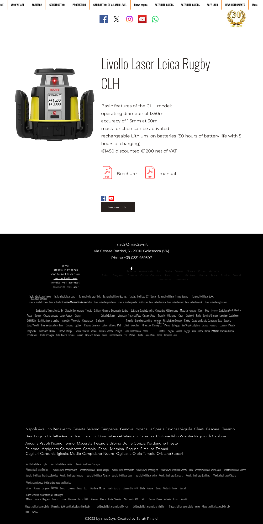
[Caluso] (106, 325)
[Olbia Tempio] (144, 453)
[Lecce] (116, 436)
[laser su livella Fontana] (39, 302)
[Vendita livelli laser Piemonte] (66, 469)
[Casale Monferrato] (201, 320)
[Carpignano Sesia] (216, 320)
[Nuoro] (110, 453)
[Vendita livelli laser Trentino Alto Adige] (43, 475)
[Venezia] (86, 331)
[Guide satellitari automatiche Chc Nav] (115, 506)
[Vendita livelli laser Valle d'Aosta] (209, 469)
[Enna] (104, 448)
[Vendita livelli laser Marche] (235, 469)
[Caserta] (81, 429)
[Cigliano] (79, 325)
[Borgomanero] (79, 310)
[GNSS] (35, 511)
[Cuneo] (162, 488)
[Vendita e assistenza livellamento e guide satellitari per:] (51, 482)
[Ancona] (32, 443)
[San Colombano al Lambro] (50, 320)
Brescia (132, 275)
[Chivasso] (71, 325)
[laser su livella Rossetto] (61, 302)
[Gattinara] (135, 310)
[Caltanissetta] (71, 448)
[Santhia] (126, 310)
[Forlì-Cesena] (33, 335)
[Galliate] (98, 310)
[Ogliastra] (124, 453)
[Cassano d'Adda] (150, 315)
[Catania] (91, 448)
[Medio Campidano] (87, 453)
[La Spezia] (156, 429)
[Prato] (141, 335)
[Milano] (32, 488)
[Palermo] (34, 448)
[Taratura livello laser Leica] (66, 296)
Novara (190, 271)
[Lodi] (87, 488)
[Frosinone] (169, 335)
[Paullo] (199, 315)
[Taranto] (91, 436)
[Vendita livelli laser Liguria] (148, 469)
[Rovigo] (70, 331)
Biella (169, 271)
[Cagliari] (33, 453)
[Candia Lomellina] (148, 310)
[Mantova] (94, 488)
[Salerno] (95, 429)
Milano (131, 271)
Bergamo (118, 275)
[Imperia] (142, 429)
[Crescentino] (161, 310)
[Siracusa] (148, 448)
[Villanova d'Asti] (117, 325)
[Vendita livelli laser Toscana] (73, 475)
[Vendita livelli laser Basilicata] (199, 475)
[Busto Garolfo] (236, 310)
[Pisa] (127, 335)
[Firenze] (72, 335)
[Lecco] (79, 488)
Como (143, 275)
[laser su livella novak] (195, 302)
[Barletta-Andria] (61, 436)
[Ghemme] (107, 310)
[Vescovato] (77, 320)
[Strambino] (45, 331)
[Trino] (63, 325)
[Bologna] (171, 331)
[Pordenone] (156, 443)
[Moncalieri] (136, 325)
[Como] (66, 488)
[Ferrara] (201, 331)
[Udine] (128, 443)
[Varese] (40, 488)
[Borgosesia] (116, 310)
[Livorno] (98, 335)
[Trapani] (164, 448)
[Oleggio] (70, 310)
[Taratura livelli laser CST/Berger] (143, 296)
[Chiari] (183, 315)
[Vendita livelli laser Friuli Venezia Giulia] (177, 469)
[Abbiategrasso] (172, 310)
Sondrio (225, 275)
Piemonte (165, 279)
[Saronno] (39, 315)
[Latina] (161, 335)
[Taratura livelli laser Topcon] (41, 296)
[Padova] (63, 331)
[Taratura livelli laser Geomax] (116, 296)
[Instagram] (129, 19)
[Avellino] (45, 429)
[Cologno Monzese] (52, 315)
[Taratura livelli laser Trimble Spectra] (175, 296)
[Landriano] (225, 315)
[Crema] (79, 315)
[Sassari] (177, 453)
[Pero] (207, 310)
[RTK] (28, 511)
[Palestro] (234, 325)
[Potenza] (166, 323)
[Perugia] (120, 331)
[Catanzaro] (131, 436)
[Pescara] (214, 429)
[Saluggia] (228, 320)
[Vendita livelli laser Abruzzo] (100, 475)
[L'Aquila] (186, 429)
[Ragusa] (133, 448)
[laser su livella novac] (175, 302)
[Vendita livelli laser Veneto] (124, 469)
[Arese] (30, 315)
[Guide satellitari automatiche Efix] (220, 506)
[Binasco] (206, 325)
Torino (105, 275)
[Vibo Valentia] (183, 436)
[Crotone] (164, 436)
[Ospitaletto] (32, 320)
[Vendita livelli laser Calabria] (226, 475)
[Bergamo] (50, 488)
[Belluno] (54, 331)
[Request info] (118, 207)
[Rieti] (175, 335)
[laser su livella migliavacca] (217, 302)
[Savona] (172, 429)
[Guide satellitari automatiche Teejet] (78, 506)
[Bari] (30, 436)
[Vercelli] (186, 488)
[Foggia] (40, 436)
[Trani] (79, 436)
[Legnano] (215, 310)
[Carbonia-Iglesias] (55, 453)
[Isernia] (147, 331)
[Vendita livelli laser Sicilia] (65, 464)
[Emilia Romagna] (48, 335)
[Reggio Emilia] (190, 331)
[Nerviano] (193, 310)
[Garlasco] (100, 320)
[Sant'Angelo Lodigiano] (192, 325)
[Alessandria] (130, 488)
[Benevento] (62, 429)
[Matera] (164, 331)
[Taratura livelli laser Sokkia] (204, 296)
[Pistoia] (134, 335)
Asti (159, 271)
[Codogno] (180, 320)
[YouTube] (142, 19)
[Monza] (102, 488)
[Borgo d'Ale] (33, 331)
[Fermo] (70, 443)
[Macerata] (85, 443)
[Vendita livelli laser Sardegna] (90, 464)
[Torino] (178, 488)
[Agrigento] (50, 448)
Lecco (168, 275)
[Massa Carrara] (117, 335)
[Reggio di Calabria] (210, 436)
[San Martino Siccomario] (87, 302)
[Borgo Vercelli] (35, 325)
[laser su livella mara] (157, 302)
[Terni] (127, 331)
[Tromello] (130, 320)
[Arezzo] (81, 335)
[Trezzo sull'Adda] (136, 315)
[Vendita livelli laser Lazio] (124, 475)
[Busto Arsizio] (41, 310)
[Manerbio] (66, 320)
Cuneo (202, 271)
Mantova (190, 275)
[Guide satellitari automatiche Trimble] (151, 506)
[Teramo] (230, 429)
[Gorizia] (140, 443)
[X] (116, 19)
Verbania (214, 271)
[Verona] (95, 331)
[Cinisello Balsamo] (109, 315)
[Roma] (153, 335)
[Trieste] (172, 443)
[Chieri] (128, 325)
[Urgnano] (215, 315)
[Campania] (110, 429)
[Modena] (180, 331)
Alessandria (146, 271)
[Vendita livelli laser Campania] (172, 475)
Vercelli (239, 275)
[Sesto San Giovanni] (39, 299)
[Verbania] (171, 488)
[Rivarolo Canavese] (94, 325)
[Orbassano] (148, 325)
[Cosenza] (148, 436)
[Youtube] (111, 198)
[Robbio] (188, 320)
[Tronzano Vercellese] (49, 325)
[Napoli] (32, 429)
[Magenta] (184, 310)
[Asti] (139, 488)
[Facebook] (104, 19)
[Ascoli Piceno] (52, 443)
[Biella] (142, 488)
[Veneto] (111, 331)
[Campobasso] (137, 331)
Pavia (213, 275)
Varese (179, 271)
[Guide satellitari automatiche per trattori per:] (47, 494)
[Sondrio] (122, 488)
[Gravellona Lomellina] (146, 320)
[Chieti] (200, 429)
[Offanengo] (173, 315)
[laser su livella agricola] (128, 302)
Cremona (156, 275)
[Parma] (232, 331)
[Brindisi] (104, 436)
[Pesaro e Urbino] (108, 443)
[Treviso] (78, 331)
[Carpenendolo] (89, 320)
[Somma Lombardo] (56, 310)
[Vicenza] (103, 331)
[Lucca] (106, 335)
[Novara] (150, 488)
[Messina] (118, 448)
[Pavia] (110, 488)
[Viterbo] (218, 331)
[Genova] (128, 429)
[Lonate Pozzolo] (67, 315)
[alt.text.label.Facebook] (131, 268)
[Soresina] (207, 315)
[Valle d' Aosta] (62, 335)
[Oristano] (164, 453)
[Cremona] (76, 488)
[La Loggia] (177, 325)
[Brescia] (55, 487)
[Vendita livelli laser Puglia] (38, 469)
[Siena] (148, 335)
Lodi (179, 275)
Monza (203, 275)
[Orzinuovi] (190, 315)
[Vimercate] (122, 315)
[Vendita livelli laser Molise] (148, 475)
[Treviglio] (162, 315)
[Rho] (204, 310)
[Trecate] (90, 310)
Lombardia (181, 279)
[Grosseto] (90, 335)
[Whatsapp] (155, 19)
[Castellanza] (224, 310)
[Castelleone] (234, 315)
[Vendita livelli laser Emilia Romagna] (96, 469)
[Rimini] (209, 331)
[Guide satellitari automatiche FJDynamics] (43, 506)
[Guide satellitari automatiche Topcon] (187, 506)
